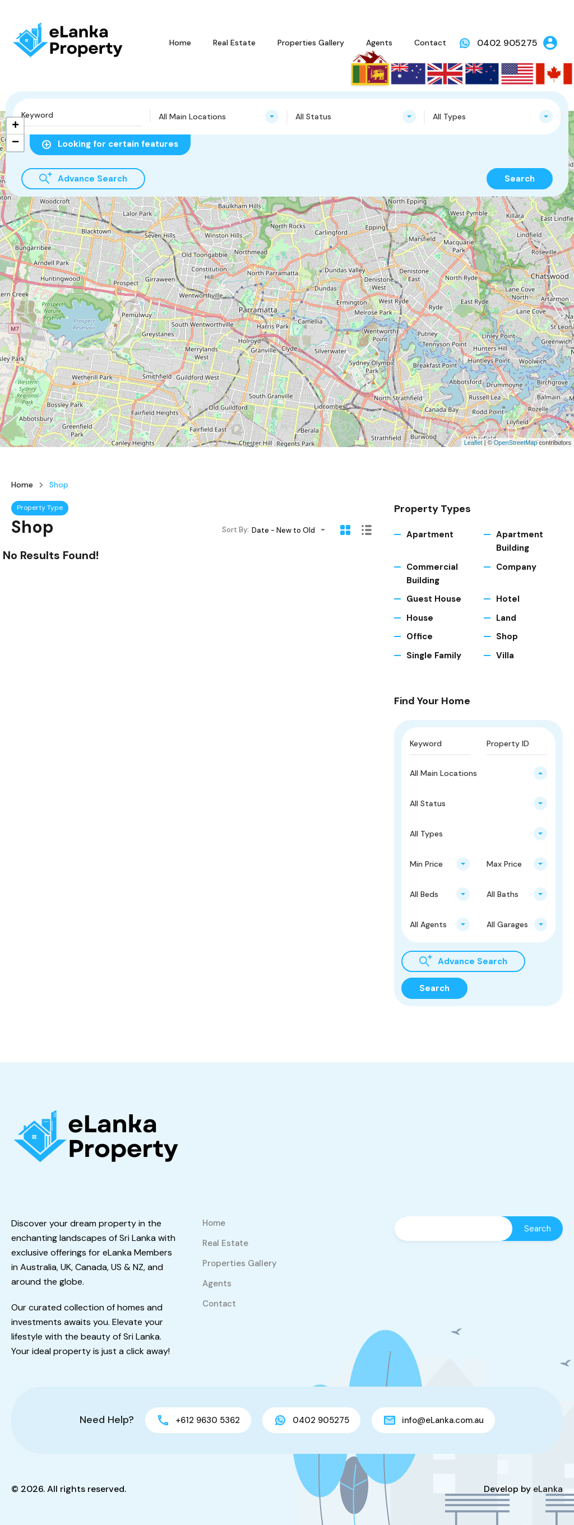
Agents (379, 43)
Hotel (508, 599)
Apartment (429, 534)
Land (506, 618)
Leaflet (473, 442)
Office (419, 636)
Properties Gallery (310, 43)
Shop (507, 636)
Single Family (433, 655)
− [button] (15, 142)
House (419, 618)
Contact (430, 43)
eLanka (548, 1489)
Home (180, 43)
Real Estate (234, 43)
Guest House (433, 599)
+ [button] (15, 126)
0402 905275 (507, 43)
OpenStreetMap (516, 442)
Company (516, 567)
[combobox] (219, 116)
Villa (505, 655)
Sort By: (235, 529)
